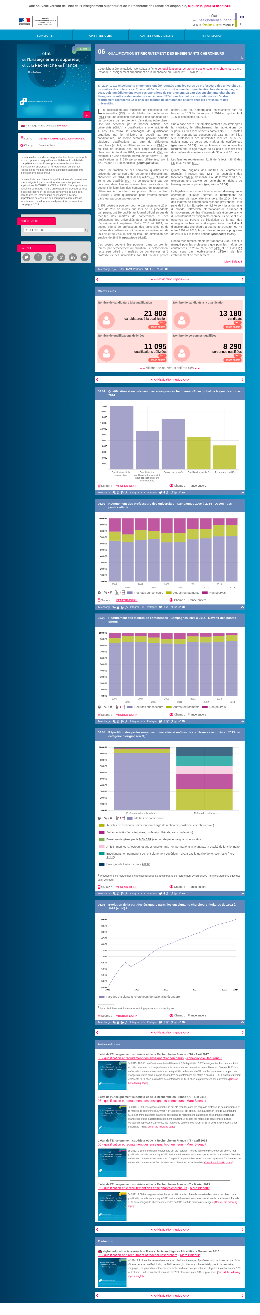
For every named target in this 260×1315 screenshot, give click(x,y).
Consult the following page (160, 1126)
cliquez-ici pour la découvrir (209, 6)
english (63, 125)
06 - (141, 1058)
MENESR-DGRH (127, 485)
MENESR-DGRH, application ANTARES (61, 138)
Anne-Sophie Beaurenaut (204, 1058)
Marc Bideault (233, 261)
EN (241, 24)
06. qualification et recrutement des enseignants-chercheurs (196, 68)
